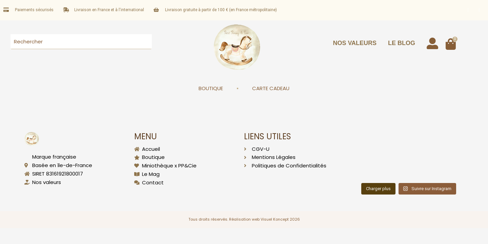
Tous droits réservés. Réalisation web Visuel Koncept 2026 (244, 219)
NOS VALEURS (355, 43)
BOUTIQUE (211, 88)
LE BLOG (401, 43)
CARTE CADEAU (270, 88)
